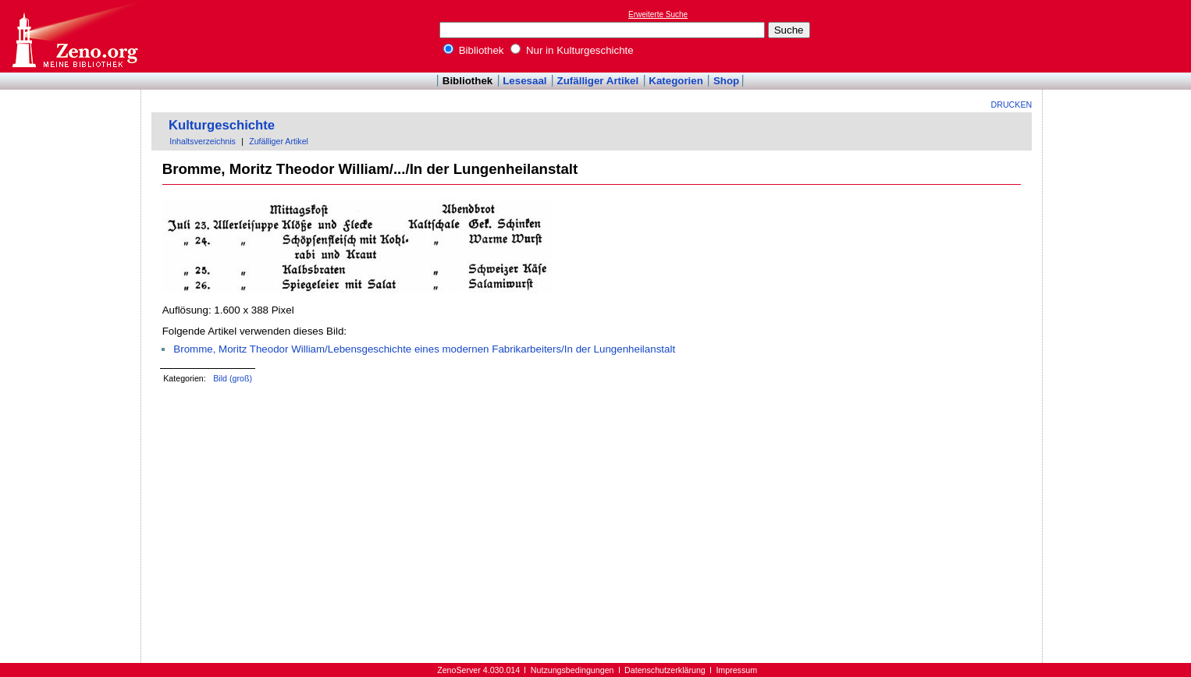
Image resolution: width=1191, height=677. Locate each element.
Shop (726, 81)
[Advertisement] (1119, 36)
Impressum (736, 670)
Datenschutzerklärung (665, 670)
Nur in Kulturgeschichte (572, 50)
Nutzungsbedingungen (572, 670)
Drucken (1012, 104)
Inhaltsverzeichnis (202, 141)
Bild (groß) (232, 378)
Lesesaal (524, 81)
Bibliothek (473, 50)
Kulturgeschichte (222, 125)
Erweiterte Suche (658, 14)
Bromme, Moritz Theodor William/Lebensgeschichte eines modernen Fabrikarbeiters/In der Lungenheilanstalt (424, 349)
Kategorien (676, 81)
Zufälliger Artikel (598, 81)
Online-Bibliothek (74, 36)
